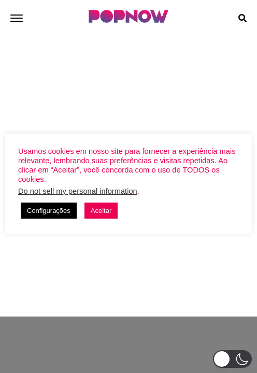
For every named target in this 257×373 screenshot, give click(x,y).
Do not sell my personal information (77, 191)
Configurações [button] (48, 210)
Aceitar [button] (101, 210)
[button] (232, 359)
